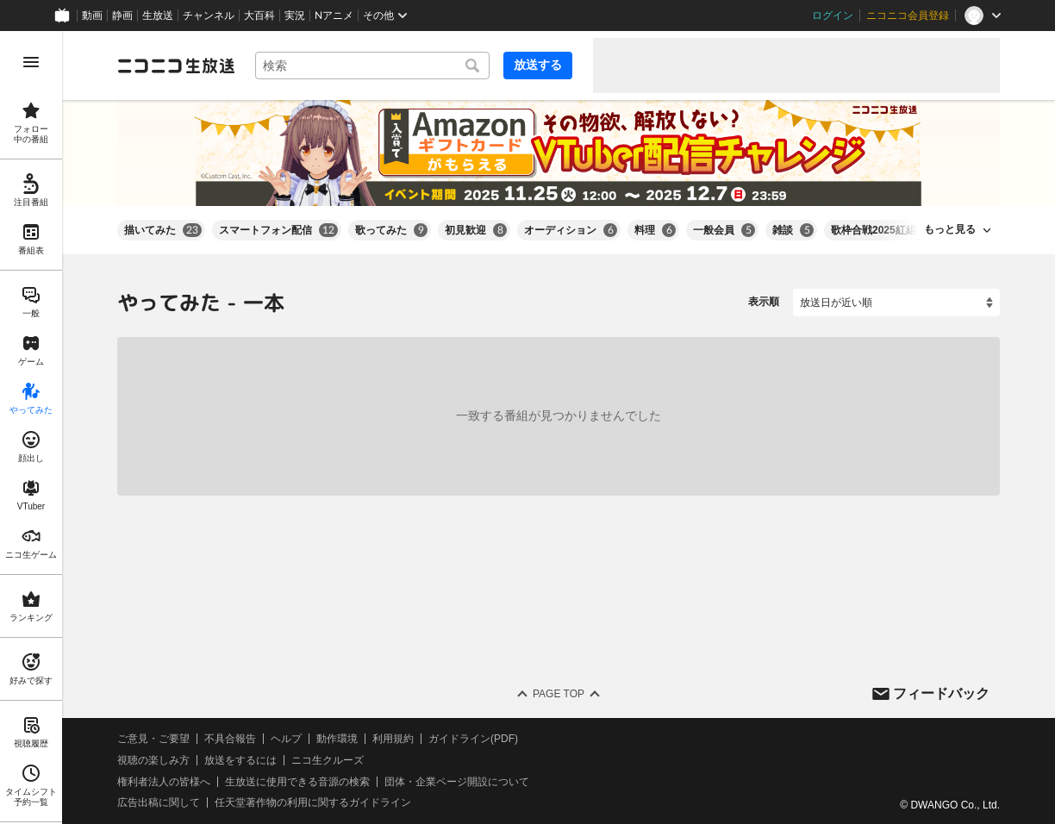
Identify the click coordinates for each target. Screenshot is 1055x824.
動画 (92, 15)
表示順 (763, 302)
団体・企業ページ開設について (456, 781)
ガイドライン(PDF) (473, 738)
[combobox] (372, 65)
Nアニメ (334, 15)
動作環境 (337, 738)
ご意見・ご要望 (153, 739)
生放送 (157, 15)
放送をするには (240, 760)
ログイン (832, 15)
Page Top (558, 694)
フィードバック (941, 692)
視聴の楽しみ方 (153, 760)
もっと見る (950, 229)
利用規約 (393, 738)
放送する (538, 65)
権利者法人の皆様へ (163, 781)
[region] (31, 427)
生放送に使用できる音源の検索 (297, 781)
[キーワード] (372, 65)
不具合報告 (230, 738)
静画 (122, 15)
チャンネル (208, 15)
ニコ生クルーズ (327, 760)
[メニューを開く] (31, 62)
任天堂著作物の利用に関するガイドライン (313, 802)
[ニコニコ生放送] (175, 65)
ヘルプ (286, 738)
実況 (294, 15)
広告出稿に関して (158, 802)
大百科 (259, 15)
